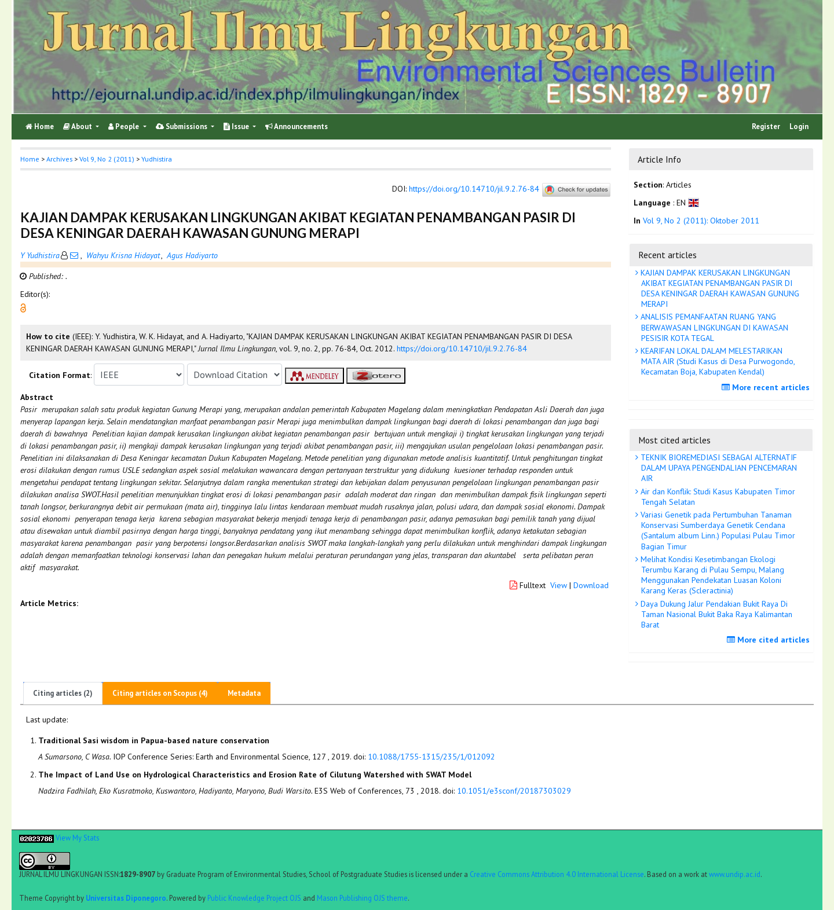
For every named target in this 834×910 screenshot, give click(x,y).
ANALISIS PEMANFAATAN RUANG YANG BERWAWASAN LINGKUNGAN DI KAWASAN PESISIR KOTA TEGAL (713, 327)
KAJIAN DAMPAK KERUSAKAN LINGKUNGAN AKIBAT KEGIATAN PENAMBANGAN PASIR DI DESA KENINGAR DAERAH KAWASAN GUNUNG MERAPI (718, 288)
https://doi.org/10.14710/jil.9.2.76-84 (474, 189)
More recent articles (767, 387)
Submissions (182, 126)
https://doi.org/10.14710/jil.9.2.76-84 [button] (462, 348)
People (124, 126)
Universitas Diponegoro (126, 897)
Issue (237, 126)
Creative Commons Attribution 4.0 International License (557, 874)
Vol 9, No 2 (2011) (106, 159)
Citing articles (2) (63, 693)
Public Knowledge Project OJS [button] (254, 897)
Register (766, 126)
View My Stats (77, 837)
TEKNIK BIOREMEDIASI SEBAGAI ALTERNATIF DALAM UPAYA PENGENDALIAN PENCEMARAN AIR (717, 467)
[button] (23, 307)
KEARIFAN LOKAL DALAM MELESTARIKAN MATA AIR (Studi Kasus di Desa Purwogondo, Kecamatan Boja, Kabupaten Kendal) (716, 361)
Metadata (244, 693)
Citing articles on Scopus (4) (160, 693)
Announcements (296, 126)
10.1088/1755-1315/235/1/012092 (431, 756)
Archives (59, 159)
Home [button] (29, 159)
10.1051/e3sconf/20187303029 (514, 791)
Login (799, 126)
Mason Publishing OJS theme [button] (362, 897)
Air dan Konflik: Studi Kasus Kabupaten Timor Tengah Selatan (716, 496)
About (78, 126)
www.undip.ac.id (734, 874)
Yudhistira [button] (156, 159)
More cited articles (770, 639)
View (558, 585)
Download (591, 585)
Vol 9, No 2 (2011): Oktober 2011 (701, 220)
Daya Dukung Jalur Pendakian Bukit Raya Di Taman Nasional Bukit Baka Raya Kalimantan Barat (715, 614)
